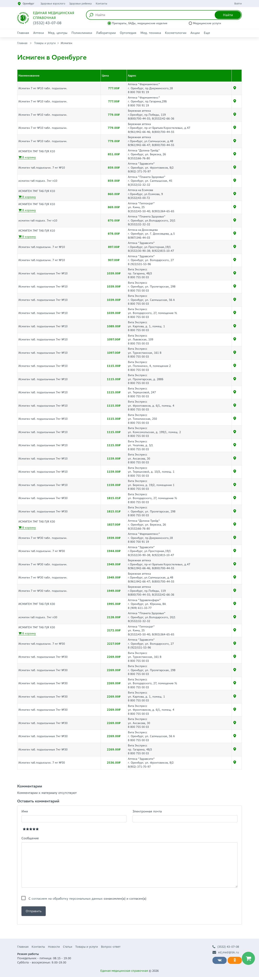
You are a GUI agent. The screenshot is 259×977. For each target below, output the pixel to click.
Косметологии (175, 33)
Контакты (101, 3)
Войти (238, 3)
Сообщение (30, 838)
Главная (23, 33)
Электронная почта (147, 811)
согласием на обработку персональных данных (67, 898)
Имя (24, 811)
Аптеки (38, 33)
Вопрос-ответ (110, 947)
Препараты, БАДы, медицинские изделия (139, 23)
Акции (195, 33)
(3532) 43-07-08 (225, 947)
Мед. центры (57, 33)
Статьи (67, 947)
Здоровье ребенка (80, 3)
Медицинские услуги (207, 23)
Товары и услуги (45, 43)
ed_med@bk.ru (225, 952)
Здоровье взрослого (52, 3)
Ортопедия (128, 33)
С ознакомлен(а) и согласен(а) (87, 898)
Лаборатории (106, 33)
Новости (54, 947)
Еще (207, 33)
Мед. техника (150, 33)
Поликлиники (81, 33)
